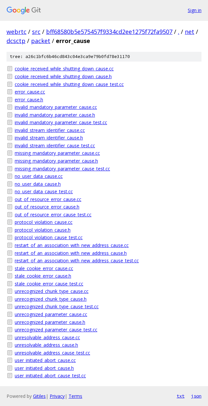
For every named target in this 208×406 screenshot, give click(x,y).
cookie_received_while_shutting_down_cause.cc (64, 68)
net (189, 32)
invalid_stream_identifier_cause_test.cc (55, 145)
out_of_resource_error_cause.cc (48, 199)
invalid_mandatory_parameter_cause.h (55, 115)
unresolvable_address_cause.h (46, 345)
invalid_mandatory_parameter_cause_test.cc (61, 122)
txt (180, 396)
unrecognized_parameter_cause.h (50, 322)
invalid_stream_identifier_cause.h (49, 138)
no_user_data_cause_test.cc (44, 191)
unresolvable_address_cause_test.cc (52, 353)
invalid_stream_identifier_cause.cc (50, 130)
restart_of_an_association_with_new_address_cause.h (71, 253)
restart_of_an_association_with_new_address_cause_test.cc (77, 260)
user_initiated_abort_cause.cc (45, 360)
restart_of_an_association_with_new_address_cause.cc (72, 245)
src (36, 32)
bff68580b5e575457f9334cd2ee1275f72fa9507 (109, 32)
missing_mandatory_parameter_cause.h (56, 161)
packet (40, 41)
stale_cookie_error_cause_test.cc (49, 284)
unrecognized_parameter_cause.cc (51, 314)
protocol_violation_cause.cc (43, 222)
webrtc (16, 32)
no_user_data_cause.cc (39, 176)
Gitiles (39, 396)
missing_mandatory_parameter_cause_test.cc (62, 169)
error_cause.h (29, 99)
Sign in (194, 10)
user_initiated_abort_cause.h (44, 368)
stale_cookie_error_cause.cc (44, 268)
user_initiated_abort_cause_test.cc (50, 375)
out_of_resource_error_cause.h (47, 207)
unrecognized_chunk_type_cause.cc (51, 291)
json (196, 396)
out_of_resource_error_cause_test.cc (53, 214)
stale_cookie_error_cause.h (43, 276)
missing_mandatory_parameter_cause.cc (57, 153)
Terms (75, 396)
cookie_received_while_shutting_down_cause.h (63, 76)
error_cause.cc (30, 92)
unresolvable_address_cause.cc (47, 337)
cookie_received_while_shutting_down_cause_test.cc (69, 84)
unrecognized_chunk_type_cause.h (51, 299)
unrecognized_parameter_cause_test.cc (56, 329)
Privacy (57, 396)
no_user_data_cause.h (38, 184)
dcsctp (16, 41)
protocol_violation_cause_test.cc (49, 237)
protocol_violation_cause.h (43, 230)
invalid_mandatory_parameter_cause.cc (56, 107)
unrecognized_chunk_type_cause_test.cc (57, 306)
